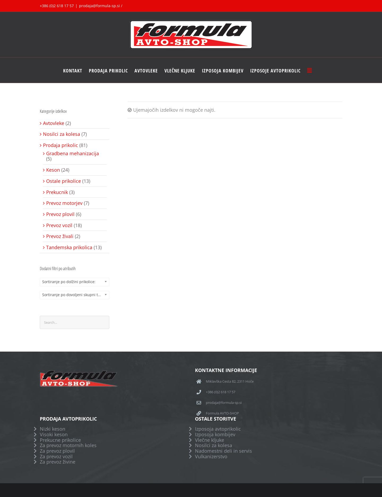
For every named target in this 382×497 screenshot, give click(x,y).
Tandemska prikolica (69, 247)
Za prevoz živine (57, 462)
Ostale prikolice (63, 181)
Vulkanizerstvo (211, 456)
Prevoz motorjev (64, 203)
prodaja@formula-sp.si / (100, 5)
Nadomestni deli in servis (223, 451)
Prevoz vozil (59, 225)
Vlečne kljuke (209, 440)
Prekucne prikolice (60, 440)
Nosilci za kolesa (61, 134)
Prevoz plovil (60, 214)
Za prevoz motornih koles (68, 445)
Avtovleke (53, 123)
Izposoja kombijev (215, 434)
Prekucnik (57, 192)
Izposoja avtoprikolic (218, 429)
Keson (53, 170)
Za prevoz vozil (56, 456)
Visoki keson (54, 434)
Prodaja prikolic (60, 145)
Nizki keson (52, 429)
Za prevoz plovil (57, 451)
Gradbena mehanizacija (72, 153)
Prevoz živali (59, 236)
